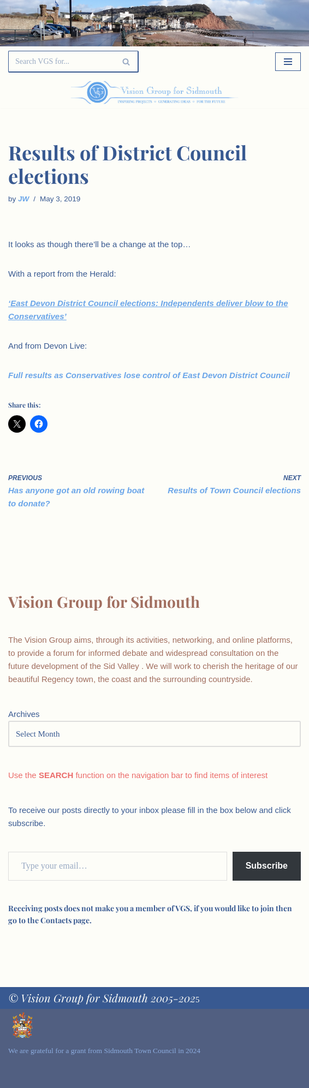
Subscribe (267, 865)
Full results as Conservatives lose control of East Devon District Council (149, 375)
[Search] (61, 62)
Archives (24, 714)
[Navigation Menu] (288, 61)
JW (23, 199)
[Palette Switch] (258, 92)
